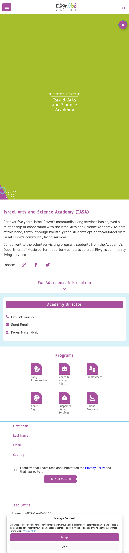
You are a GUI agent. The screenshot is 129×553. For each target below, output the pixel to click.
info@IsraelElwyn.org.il (41, 524)
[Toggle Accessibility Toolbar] (123, 20)
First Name (21, 426)
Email (17, 445)
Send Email (20, 325)
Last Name (20, 436)
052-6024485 (22, 317)
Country (19, 455)
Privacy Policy (95, 468)
